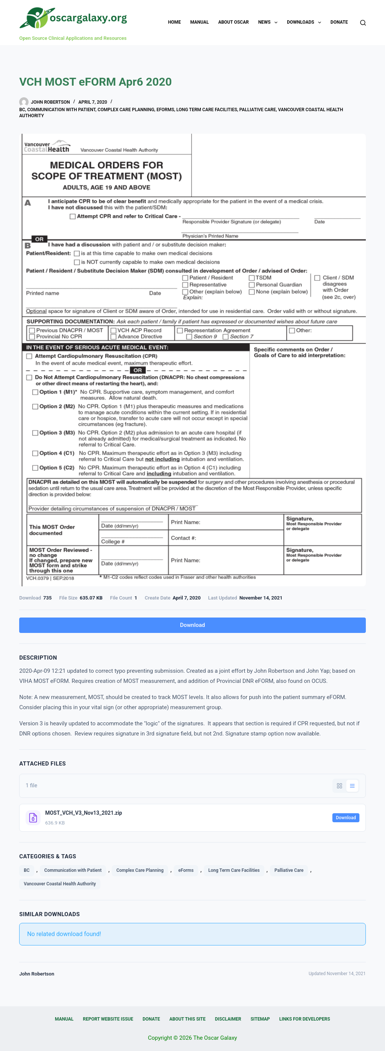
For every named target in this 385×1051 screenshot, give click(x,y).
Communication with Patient (61, 109)
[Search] (363, 23)
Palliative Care (257, 109)
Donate (339, 22)
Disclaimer (228, 1019)
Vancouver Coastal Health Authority (60, 883)
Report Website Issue (108, 1019)
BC (22, 109)
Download (192, 625)
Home (174, 22)
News (269, 22)
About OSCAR (233, 22)
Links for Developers (304, 1019)
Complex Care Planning (126, 109)
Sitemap (260, 1019)
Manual (199, 22)
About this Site (187, 1019)
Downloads (305, 22)
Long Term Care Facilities (206, 109)
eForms (165, 109)
